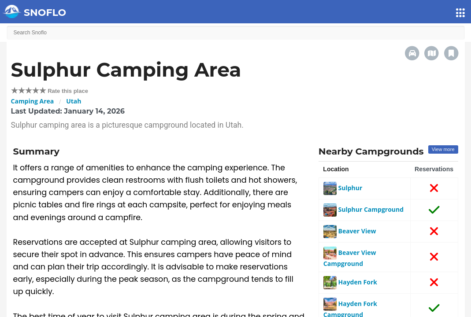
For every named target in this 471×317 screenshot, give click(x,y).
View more (443, 149)
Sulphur (342, 188)
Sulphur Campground (363, 209)
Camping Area (32, 101)
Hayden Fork (350, 282)
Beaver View (349, 231)
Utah (73, 101)
